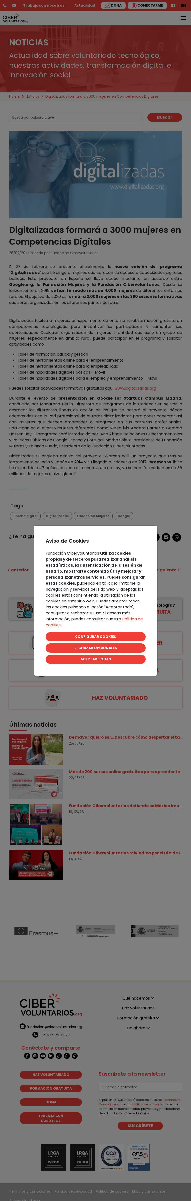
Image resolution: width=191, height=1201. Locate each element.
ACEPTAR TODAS (95, 659)
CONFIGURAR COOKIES (95, 636)
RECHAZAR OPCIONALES (95, 647)
